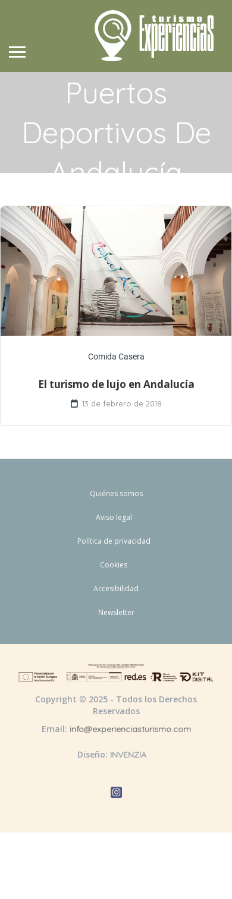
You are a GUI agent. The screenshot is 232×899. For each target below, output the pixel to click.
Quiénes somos (116, 493)
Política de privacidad (114, 541)
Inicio (24, 203)
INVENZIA (128, 754)
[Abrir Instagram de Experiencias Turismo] (116, 794)
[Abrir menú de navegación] (17, 53)
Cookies (113, 565)
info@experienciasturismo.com (130, 729)
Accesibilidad (116, 588)
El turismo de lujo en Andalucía (116, 384)
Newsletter (116, 612)
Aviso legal (114, 517)
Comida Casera (116, 356)
